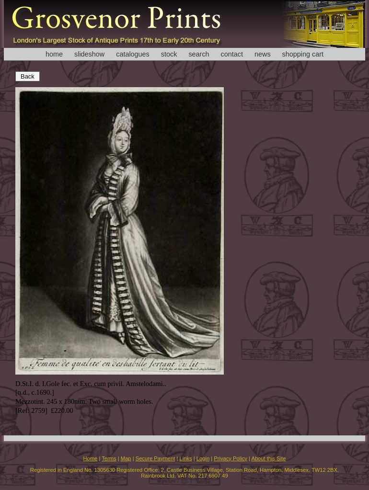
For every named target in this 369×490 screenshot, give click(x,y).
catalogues (133, 54)
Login (202, 458)
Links (186, 458)
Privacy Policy (230, 458)
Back (28, 76)
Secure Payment (155, 458)
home (54, 54)
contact (232, 54)
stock (169, 54)
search (198, 54)
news (262, 54)
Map (126, 458)
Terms (109, 458)
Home (90, 458)
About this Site (268, 458)
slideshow (89, 54)
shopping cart (302, 54)
